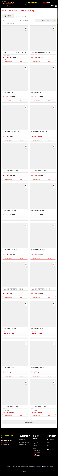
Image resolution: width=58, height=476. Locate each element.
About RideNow (36, 450)
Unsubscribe (7, 466)
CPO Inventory (22, 444)
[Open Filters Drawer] (8, 16)
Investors (35, 448)
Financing (35, 442)
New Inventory (22, 441)
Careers (35, 447)
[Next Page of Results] (54, 20)
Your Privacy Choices (47, 466)
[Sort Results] (10, 20)
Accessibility (38, 466)
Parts (34, 443)
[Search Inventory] (54, 16)
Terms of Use (14, 466)
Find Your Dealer (7, 436)
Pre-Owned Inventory (24, 442)
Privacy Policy (21, 466)
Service (35, 445)
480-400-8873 (4, 442)
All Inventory (22, 439)
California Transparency (29, 466)
